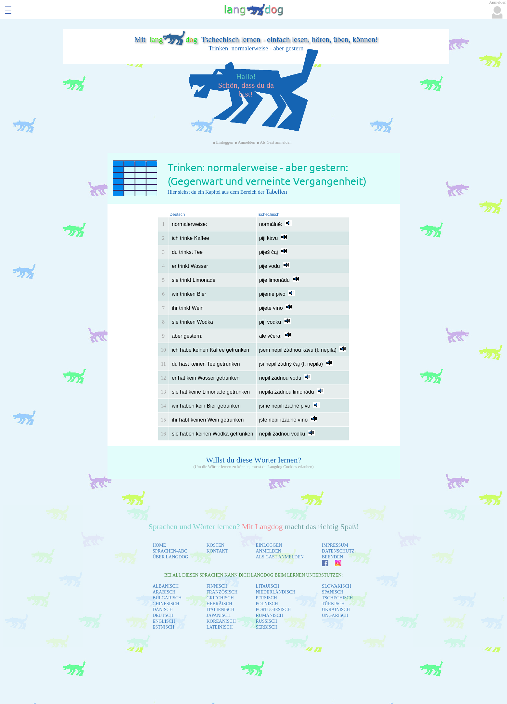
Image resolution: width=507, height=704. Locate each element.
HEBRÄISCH (219, 603)
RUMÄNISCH (269, 615)
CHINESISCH (166, 603)
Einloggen (224, 142)
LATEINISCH (220, 627)
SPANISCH (332, 592)
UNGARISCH (335, 615)
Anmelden (246, 142)
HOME (159, 545)
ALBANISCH (166, 586)
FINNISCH (217, 586)
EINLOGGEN (269, 545)
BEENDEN (332, 556)
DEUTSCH (163, 615)
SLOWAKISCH (336, 586)
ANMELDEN (268, 551)
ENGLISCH (164, 621)
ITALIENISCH (220, 609)
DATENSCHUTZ (338, 551)
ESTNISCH (163, 627)
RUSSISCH (266, 621)
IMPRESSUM (335, 545)
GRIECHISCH (220, 597)
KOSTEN (215, 545)
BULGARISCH (167, 597)
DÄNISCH (163, 609)
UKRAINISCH (336, 609)
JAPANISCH (219, 615)
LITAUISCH (267, 586)
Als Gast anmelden (275, 142)
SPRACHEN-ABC (170, 551)
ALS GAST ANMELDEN (280, 556)
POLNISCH (267, 603)
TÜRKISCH (333, 603)
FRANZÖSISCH (222, 592)
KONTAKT (217, 551)
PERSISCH (266, 597)
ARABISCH (164, 592)
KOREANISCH (221, 621)
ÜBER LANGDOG (170, 556)
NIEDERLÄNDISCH (275, 592)
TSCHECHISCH (337, 597)
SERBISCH (266, 627)
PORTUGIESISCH (273, 609)
